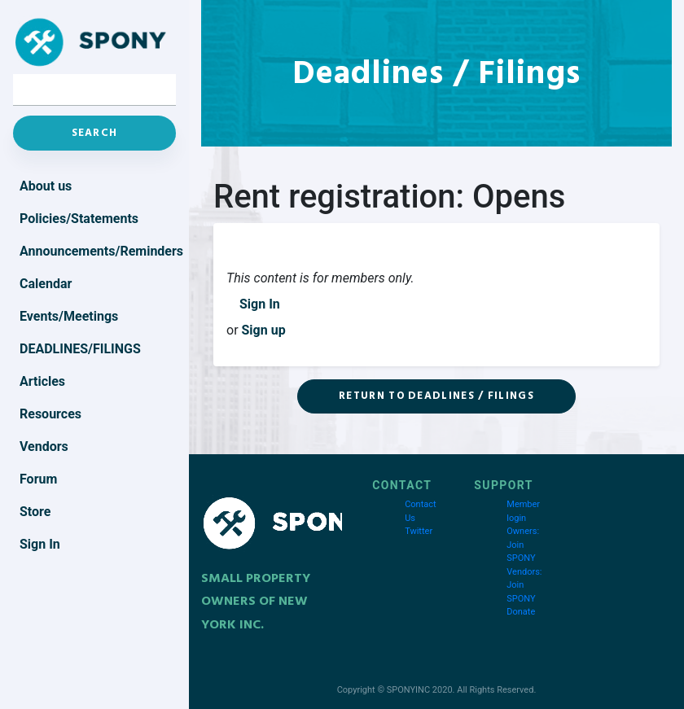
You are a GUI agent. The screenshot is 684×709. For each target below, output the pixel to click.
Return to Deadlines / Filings (436, 396)
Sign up (264, 330)
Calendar (46, 283)
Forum (38, 479)
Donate (520, 611)
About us (46, 186)
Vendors (44, 446)
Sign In (259, 304)
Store (35, 511)
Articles (42, 381)
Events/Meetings (69, 316)
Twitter (418, 531)
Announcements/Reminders (98, 251)
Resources (50, 414)
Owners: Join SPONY (522, 544)
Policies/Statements (79, 218)
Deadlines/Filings (80, 349)
